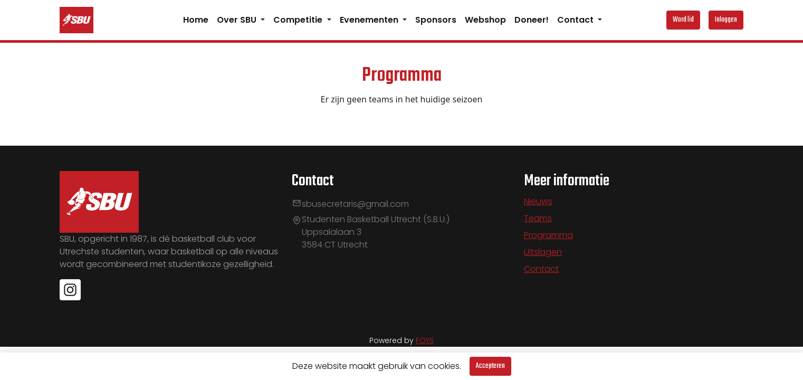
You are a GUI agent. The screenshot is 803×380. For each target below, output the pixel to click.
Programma (548, 235)
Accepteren (490, 366)
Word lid (683, 20)
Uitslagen (543, 252)
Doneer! (531, 20)
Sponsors (435, 20)
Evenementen (370, 20)
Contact (576, 20)
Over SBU (238, 20)
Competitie (298, 20)
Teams (538, 218)
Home (195, 20)
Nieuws (538, 201)
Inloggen (726, 20)
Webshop (485, 20)
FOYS (425, 340)
